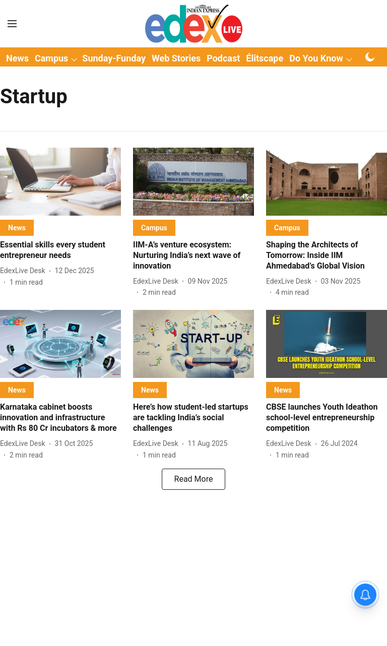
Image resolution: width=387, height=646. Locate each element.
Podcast (223, 58)
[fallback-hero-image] (60, 182)
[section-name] (17, 227)
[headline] (60, 250)
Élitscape (264, 58)
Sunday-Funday (114, 58)
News (17, 58)
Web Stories (176, 58)
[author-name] (24, 271)
